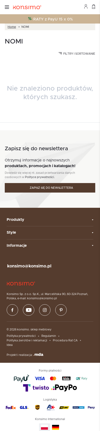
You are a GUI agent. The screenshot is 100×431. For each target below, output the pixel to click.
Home (12, 26)
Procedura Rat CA (65, 340)
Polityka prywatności (21, 335)
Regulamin (48, 335)
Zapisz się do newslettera (51, 187)
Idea (10, 345)
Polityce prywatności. (40, 177)
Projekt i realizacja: (25, 354)
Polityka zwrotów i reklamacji (27, 340)
